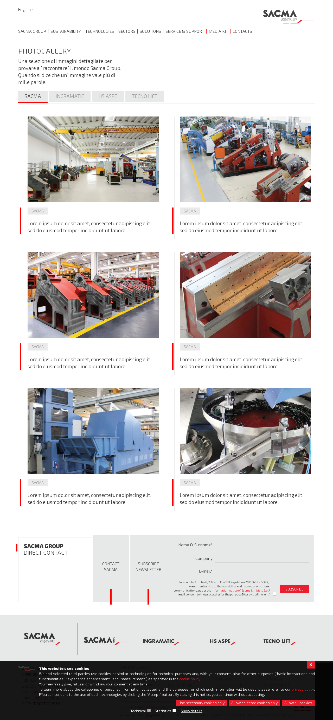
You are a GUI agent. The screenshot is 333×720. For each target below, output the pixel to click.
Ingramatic (70, 96)
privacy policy (303, 689)
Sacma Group (32, 31)
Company (204, 558)
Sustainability (65, 31)
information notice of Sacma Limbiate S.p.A (241, 590)
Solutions (150, 31)
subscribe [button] (294, 589)
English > (26, 9)
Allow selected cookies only (254, 702)
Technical (138, 711)
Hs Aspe (108, 96)
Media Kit (218, 31)
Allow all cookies (298, 702)
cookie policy (189, 679)
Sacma (33, 96)
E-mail (205, 570)
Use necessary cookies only (201, 702)
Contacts (242, 31)
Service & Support (184, 31)
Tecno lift (144, 96)
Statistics (163, 711)
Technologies (99, 31)
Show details (192, 711)
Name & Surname (194, 544)
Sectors (126, 31)
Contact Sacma (110, 566)
